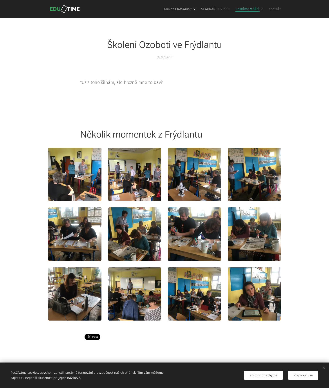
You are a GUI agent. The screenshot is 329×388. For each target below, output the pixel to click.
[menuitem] (180, 9)
